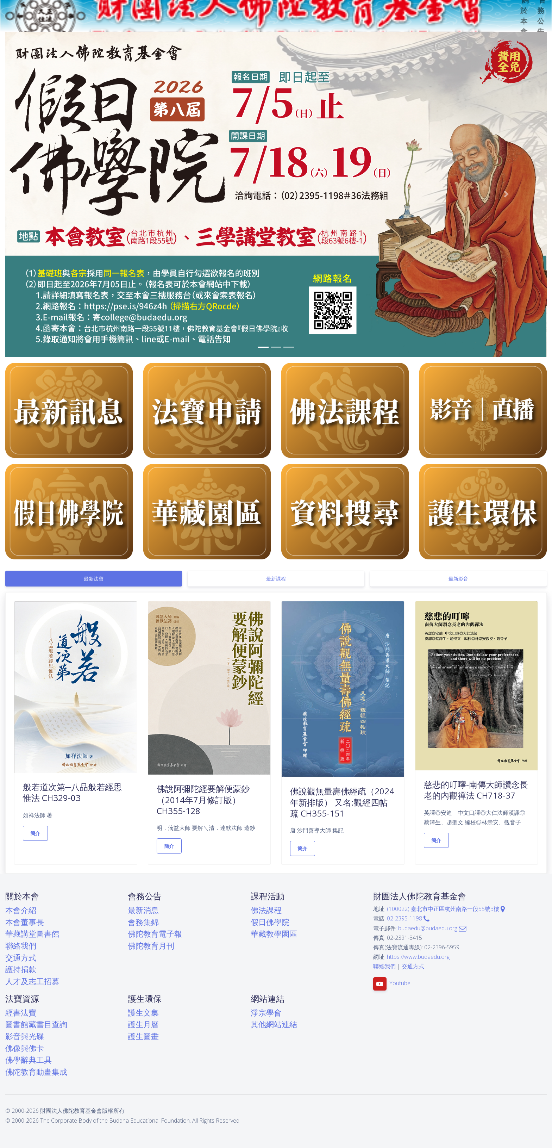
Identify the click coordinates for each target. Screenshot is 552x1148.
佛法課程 (266, 910)
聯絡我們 (20, 945)
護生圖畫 (143, 1036)
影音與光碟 (24, 1036)
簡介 (35, 833)
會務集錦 (143, 922)
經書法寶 (20, 1012)
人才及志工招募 (32, 981)
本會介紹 (20, 910)
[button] (46, 194)
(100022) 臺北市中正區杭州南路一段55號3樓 (446, 909)
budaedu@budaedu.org (432, 928)
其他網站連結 (274, 1024)
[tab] (93, 579)
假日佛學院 (270, 922)
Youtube (399, 983)
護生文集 (143, 1012)
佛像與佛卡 (24, 1048)
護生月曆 (143, 1024)
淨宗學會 (266, 1012)
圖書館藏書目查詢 (36, 1024)
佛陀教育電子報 (155, 933)
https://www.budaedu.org (418, 957)
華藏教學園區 (274, 933)
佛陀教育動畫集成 (36, 1071)
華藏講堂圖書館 (32, 933)
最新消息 (143, 910)
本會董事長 (24, 922)
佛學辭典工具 (28, 1059)
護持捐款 (20, 969)
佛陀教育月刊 (151, 945)
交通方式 (20, 957)
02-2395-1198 (408, 918)
